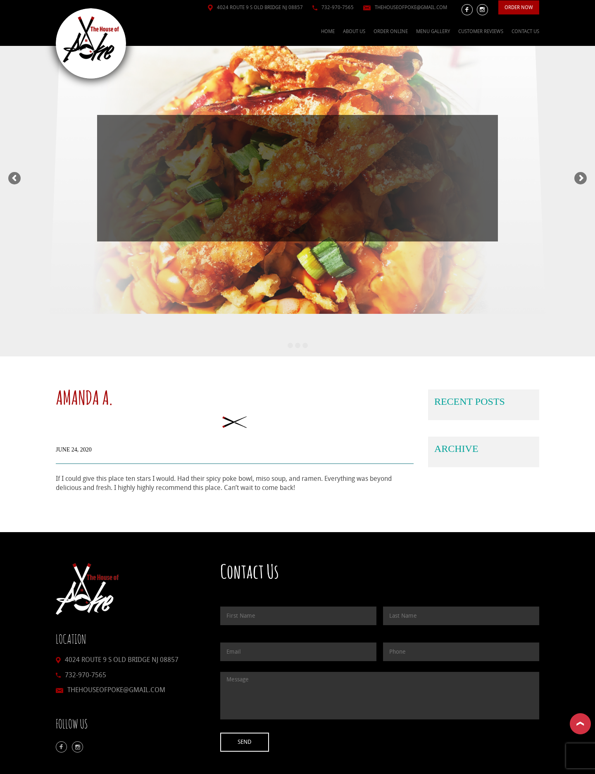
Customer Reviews (480, 31)
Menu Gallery (433, 31)
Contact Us (525, 31)
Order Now (519, 7)
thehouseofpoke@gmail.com (411, 7)
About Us (354, 31)
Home (328, 31)
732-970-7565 (337, 7)
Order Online (391, 31)
